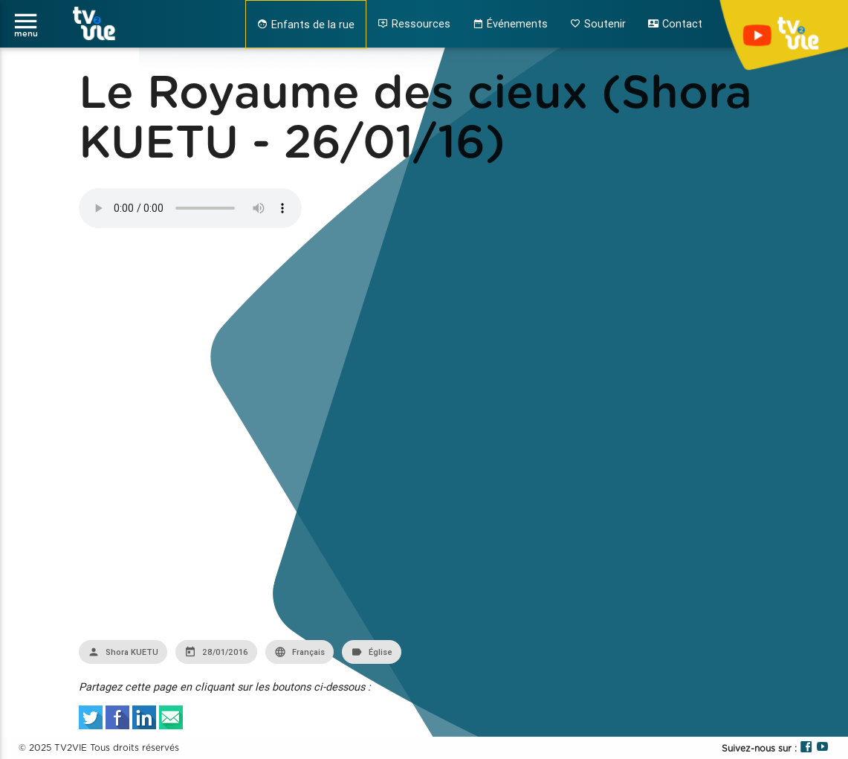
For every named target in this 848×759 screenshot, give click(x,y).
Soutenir (598, 23)
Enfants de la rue (306, 24)
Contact (675, 23)
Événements (510, 23)
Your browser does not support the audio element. (190, 208)
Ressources (414, 23)
